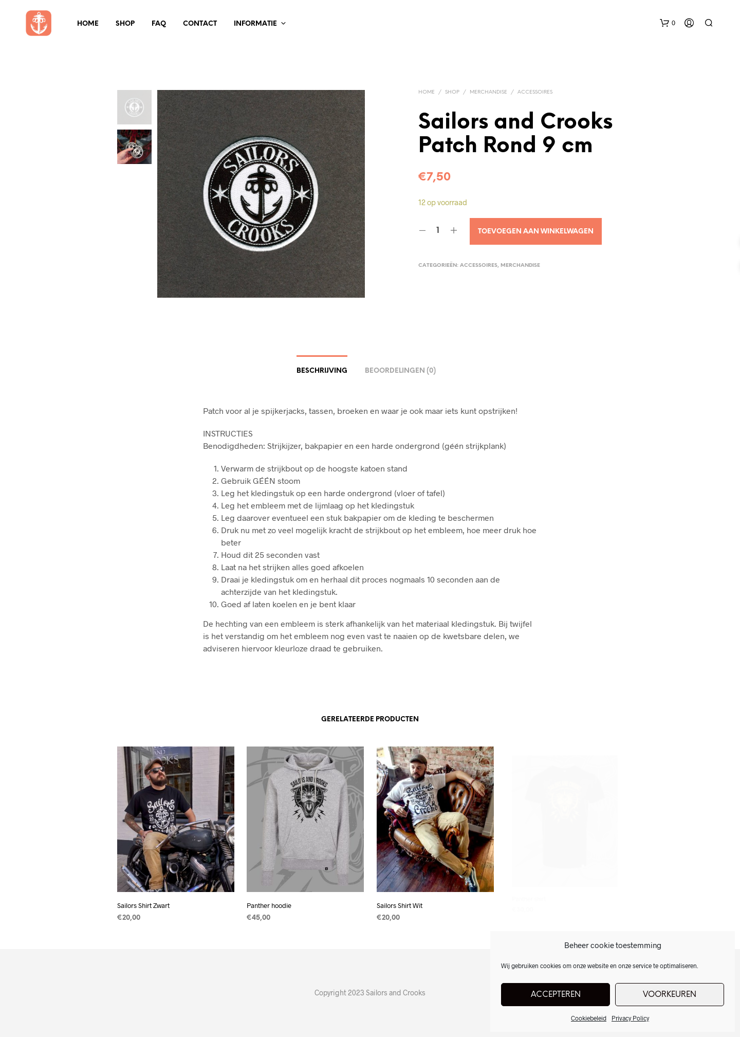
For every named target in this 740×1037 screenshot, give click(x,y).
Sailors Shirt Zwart (143, 905)
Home (88, 24)
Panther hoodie (271, 901)
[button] (667, 23)
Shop (125, 24)
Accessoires (534, 92)
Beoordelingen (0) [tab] (400, 371)
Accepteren (556, 995)
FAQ (159, 24)
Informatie (255, 24)
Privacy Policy (630, 1018)
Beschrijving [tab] (322, 371)
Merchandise (488, 92)
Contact (200, 24)
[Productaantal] (438, 231)
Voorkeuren (669, 995)
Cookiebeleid (588, 1018)
